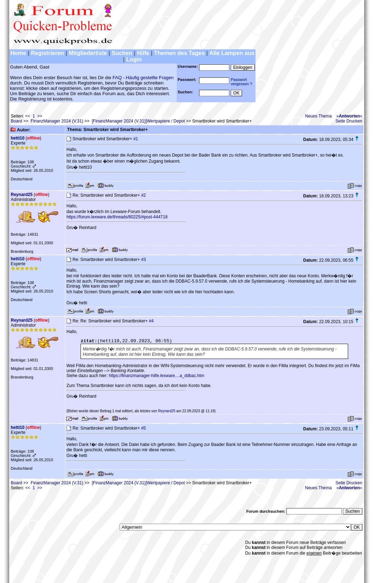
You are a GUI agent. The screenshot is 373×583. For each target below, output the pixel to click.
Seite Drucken (348, 121)
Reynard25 (21, 194)
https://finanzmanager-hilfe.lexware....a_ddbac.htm (156, 375)
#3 (143, 259)
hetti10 (17, 138)
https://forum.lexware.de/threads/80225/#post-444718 (117, 216)
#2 (143, 195)
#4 (151, 320)
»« (349, 116)
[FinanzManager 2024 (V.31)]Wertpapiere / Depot (138, 121)
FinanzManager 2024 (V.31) (57, 121)
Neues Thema (318, 116)
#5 (143, 428)
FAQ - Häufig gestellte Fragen (143, 77)
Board (16, 121)
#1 (135, 138)
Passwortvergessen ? (241, 81)
